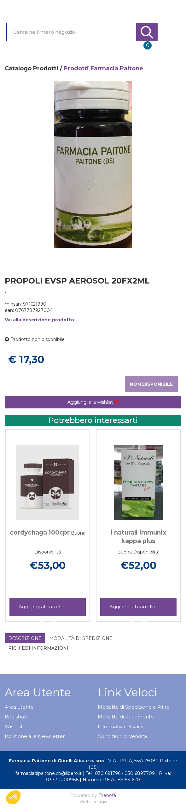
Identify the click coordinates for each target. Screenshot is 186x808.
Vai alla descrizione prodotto (39, 320)
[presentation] (19, 516)
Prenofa (107, 795)
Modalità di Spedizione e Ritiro (134, 707)
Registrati (16, 717)
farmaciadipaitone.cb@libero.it (48, 773)
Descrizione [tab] (25, 638)
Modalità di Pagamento (126, 717)
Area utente (19, 707)
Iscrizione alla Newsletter (35, 736)
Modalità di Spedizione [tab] (81, 638)
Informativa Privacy (120, 726)
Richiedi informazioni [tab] (38, 648)
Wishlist (14, 726)
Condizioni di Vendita (122, 736)
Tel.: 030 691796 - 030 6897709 (120, 773)
